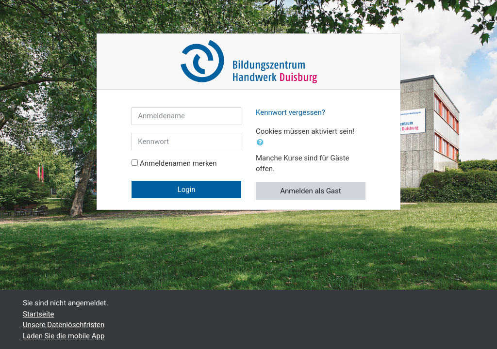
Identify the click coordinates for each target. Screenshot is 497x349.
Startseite (38, 314)
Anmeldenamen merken (178, 163)
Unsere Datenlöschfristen (63, 324)
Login (187, 189)
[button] (262, 143)
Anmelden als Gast (310, 191)
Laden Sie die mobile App (63, 336)
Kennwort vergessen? (290, 112)
